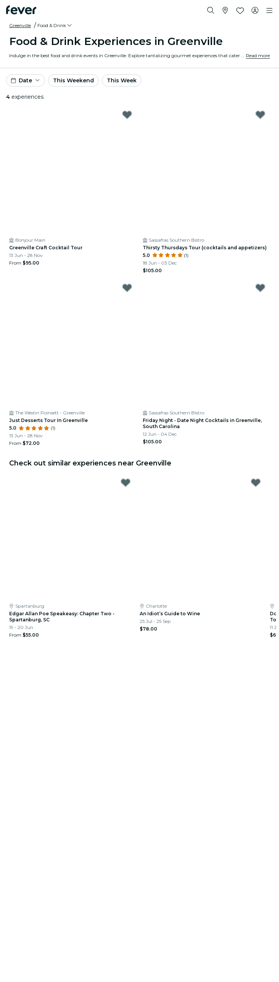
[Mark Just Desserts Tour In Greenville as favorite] (127, 288)
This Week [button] (122, 80)
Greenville (20, 25)
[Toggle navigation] (269, 10)
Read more (258, 55)
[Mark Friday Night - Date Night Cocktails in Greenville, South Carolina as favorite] (260, 288)
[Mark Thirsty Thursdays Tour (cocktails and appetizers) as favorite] (260, 115)
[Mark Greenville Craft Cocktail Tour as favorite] (127, 115)
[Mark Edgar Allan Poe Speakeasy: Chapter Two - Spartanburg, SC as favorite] (126, 483)
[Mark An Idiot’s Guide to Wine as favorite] (256, 483)
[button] (55, 25)
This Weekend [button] (73, 80)
